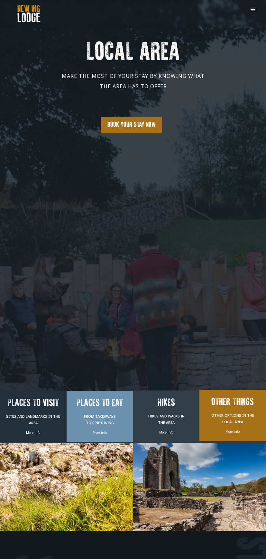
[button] (253, 9)
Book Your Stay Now (131, 125)
